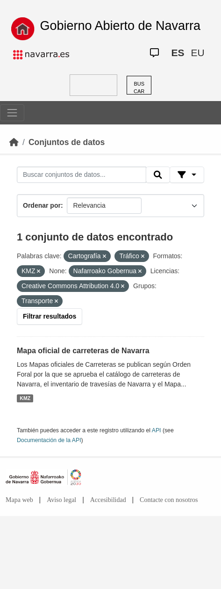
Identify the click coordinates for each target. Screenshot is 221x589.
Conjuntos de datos (67, 142)
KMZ (25, 398)
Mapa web (19, 499)
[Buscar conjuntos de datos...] (81, 175)
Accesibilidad (108, 499)
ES (177, 52)
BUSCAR (139, 88)
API (156, 430)
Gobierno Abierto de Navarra (120, 26)
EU (197, 52)
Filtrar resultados (49, 316)
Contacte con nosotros (169, 499)
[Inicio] (14, 142)
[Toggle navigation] (12, 112)
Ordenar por (42, 205)
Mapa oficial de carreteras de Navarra (83, 351)
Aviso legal (61, 499)
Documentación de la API (49, 440)
